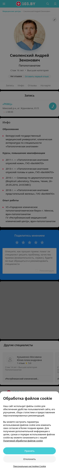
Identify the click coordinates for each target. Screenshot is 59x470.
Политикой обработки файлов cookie (23, 440)
